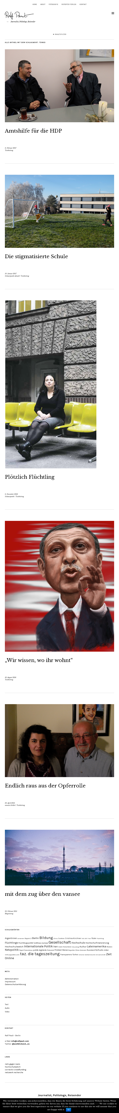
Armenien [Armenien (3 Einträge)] (21, 938)
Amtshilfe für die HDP (39, 130)
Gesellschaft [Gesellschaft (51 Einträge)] (60, 942)
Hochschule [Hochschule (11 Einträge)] (78, 942)
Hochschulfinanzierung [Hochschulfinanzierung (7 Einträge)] (97, 943)
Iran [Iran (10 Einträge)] (55, 946)
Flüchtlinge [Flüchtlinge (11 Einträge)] (11, 942)
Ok (68, 1110)
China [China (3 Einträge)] (55, 938)
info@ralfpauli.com (20, 1041)
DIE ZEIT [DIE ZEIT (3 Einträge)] (84, 938)
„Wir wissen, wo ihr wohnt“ (46, 660)
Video (7, 1012)
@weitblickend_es (21, 1044)
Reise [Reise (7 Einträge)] (65, 950)
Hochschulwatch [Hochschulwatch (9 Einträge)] (14, 946)
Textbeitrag (9, 150)
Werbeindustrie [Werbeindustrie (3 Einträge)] (90, 955)
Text (6, 1004)
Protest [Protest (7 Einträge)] (58, 950)
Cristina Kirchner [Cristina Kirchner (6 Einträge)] (73, 938)
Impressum (10, 981)
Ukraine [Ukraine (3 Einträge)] (81, 955)
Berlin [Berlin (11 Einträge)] (35, 938)
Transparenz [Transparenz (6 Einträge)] (66, 954)
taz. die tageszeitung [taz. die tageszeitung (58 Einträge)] (40, 953)
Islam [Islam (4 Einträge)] (60, 947)
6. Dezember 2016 (11, 494)
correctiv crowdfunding (15, 1069)
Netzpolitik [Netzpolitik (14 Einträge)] (12, 949)
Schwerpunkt (9, 496)
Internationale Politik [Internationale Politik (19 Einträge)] (38, 946)
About (42, 4)
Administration (12, 979)
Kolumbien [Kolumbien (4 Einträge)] (67, 947)
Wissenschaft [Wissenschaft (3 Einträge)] (100, 955)
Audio (7, 1008)
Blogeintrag (9, 914)
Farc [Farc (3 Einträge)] (89, 938)
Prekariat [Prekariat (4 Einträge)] (50, 950)
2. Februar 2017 (10, 148)
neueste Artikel (10, 805)
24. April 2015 (10, 803)
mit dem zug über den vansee (49, 893)
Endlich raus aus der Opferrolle (52, 785)
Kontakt (83, 4)
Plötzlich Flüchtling (34, 476)
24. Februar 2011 (11, 911)
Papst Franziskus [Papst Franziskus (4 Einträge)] (26, 950)
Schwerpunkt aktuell (12, 276)
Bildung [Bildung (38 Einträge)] (46, 938)
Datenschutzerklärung (15, 984)
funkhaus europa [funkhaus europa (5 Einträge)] (41, 943)
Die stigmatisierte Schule (42, 256)
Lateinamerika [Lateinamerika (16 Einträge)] (96, 946)
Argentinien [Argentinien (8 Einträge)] (11, 938)
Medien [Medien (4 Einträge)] (109, 947)
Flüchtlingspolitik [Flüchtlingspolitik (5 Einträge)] (25, 943)
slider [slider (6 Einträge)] (106, 950)
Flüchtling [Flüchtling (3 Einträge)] (100, 938)
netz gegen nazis (12, 1064)
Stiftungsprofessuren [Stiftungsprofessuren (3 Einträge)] (12, 955)
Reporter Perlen (69, 4)
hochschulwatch (13, 1067)
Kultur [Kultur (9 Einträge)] (83, 946)
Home (35, 4)
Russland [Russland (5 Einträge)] (91, 950)
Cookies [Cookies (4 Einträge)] (61, 938)
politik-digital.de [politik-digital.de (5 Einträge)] (40, 950)
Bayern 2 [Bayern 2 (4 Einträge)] (28, 938)
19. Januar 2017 (10, 274)
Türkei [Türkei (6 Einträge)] (75, 954)
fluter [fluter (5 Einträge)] (93, 938)
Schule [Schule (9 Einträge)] (99, 949)
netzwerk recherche (14, 1072)
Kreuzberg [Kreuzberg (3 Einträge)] (75, 947)
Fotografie (53, 4)
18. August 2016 (10, 677)
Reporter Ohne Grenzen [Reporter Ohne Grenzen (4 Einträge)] (77, 950)
